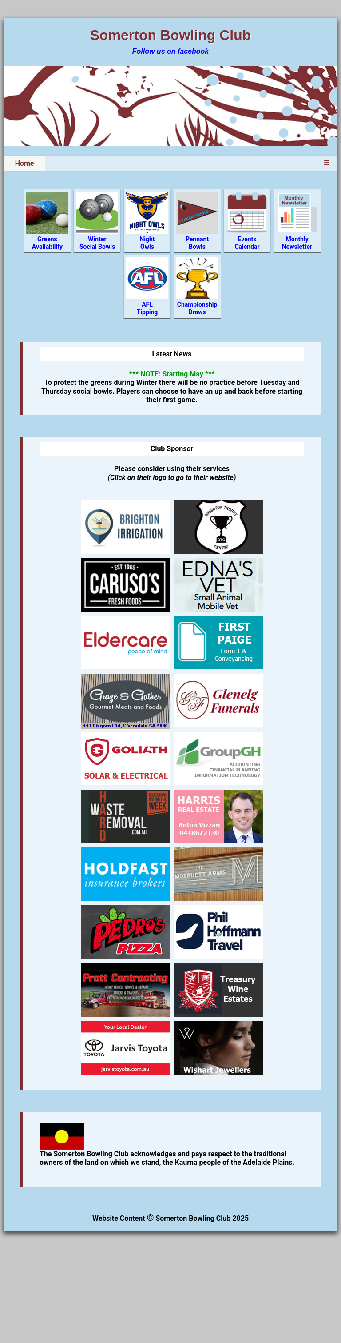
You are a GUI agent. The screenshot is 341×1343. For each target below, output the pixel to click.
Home (25, 163)
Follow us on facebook (170, 51)
